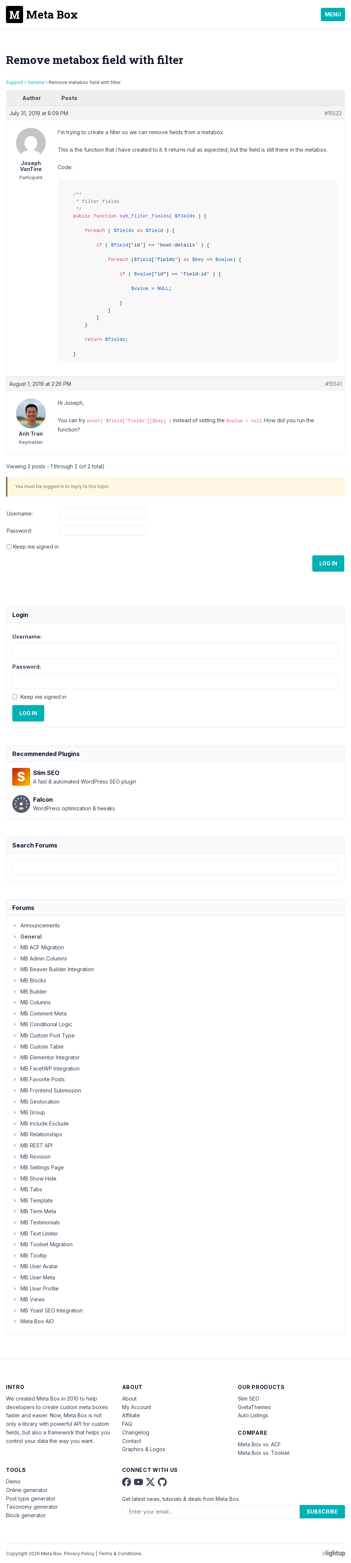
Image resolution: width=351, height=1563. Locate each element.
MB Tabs (27, 1189)
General (36, 82)
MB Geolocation (36, 1101)
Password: (19, 530)
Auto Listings (253, 1415)
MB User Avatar (35, 1266)
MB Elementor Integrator (46, 1057)
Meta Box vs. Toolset (264, 1453)
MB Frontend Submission (46, 1090)
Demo (13, 1481)
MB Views (28, 1299)
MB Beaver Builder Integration (53, 969)
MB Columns (31, 1002)
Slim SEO (248, 1398)
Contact (131, 1441)
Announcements (36, 925)
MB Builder (29, 991)
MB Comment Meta (39, 1013)
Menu (333, 14)
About (129, 1398)
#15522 (333, 113)
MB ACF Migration (38, 947)
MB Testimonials (36, 1222)
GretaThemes (254, 1407)
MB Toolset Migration (42, 1244)
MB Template (32, 1200)
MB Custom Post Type (43, 1035)
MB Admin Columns (39, 958)
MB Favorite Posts (38, 1079)
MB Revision (31, 1156)
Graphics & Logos (143, 1449)
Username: (20, 513)
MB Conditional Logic (42, 1024)
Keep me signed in (36, 546)
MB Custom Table (38, 1046)
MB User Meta (33, 1277)
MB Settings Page (38, 1167)
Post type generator (30, 1498)
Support (14, 82)
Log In (328, 563)
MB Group (28, 1112)
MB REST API (32, 1145)
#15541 (333, 384)
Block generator (26, 1515)
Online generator (27, 1490)
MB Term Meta (34, 1211)
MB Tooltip (29, 1255)
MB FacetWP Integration (46, 1068)
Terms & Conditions (119, 1553)
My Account (136, 1407)
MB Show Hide (34, 1178)
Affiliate (131, 1415)
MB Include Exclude (40, 1123)
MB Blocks (29, 980)
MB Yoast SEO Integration (47, 1310)
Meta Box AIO (33, 1321)
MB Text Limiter (35, 1233)
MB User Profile (35, 1288)
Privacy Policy (79, 1553)
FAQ (127, 1424)
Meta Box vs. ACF (259, 1444)
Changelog (135, 1432)
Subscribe (322, 1511)
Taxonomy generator (32, 1507)
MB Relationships (37, 1134)
